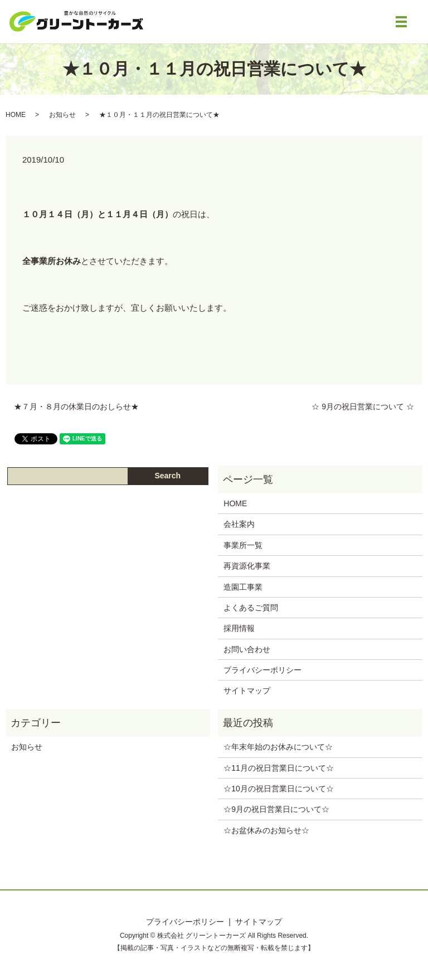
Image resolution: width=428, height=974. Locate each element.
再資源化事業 (246, 565)
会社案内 (239, 524)
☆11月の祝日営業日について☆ (278, 767)
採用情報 (239, 628)
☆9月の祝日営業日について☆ (276, 809)
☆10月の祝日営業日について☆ (278, 788)
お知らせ (62, 115)
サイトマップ (246, 690)
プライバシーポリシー (262, 669)
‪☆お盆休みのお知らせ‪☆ (266, 830)
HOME (16, 115)
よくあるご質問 (250, 607)
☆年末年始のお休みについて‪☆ (278, 746)
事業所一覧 (242, 545)
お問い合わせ (246, 649)
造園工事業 (242, 587)
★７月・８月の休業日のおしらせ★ (76, 406)
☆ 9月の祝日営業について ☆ (363, 406)
